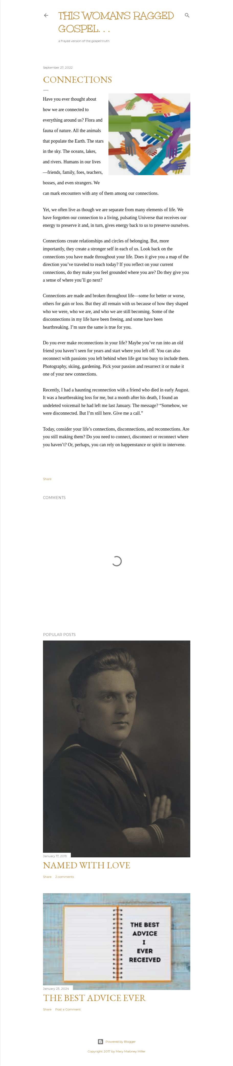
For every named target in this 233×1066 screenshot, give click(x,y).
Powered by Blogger (116, 1042)
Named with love (86, 865)
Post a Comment (68, 1009)
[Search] (187, 14)
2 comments (64, 877)
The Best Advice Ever (94, 998)
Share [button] (47, 479)
